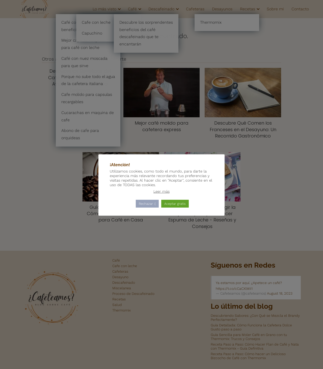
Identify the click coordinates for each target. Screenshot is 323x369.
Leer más (161, 191)
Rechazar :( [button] (147, 204)
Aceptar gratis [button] (175, 204)
